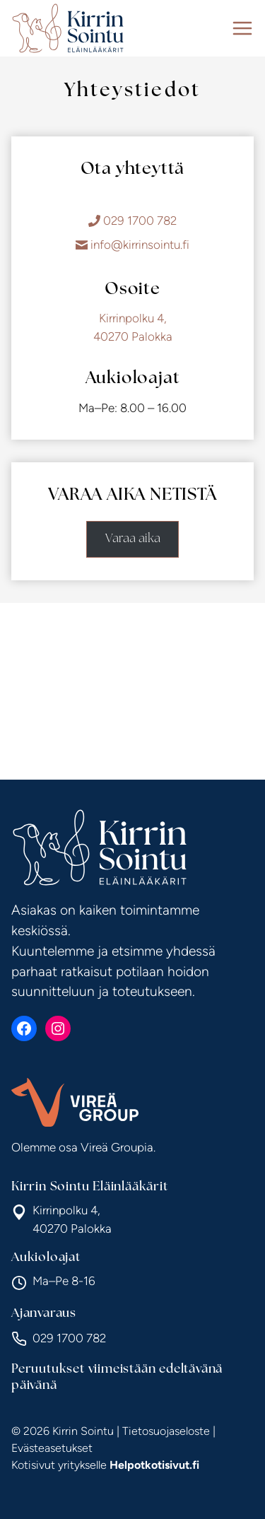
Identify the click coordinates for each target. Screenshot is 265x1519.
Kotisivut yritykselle (105, 1465)
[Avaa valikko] (242, 28)
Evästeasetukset (52, 1448)
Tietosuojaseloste (166, 1431)
